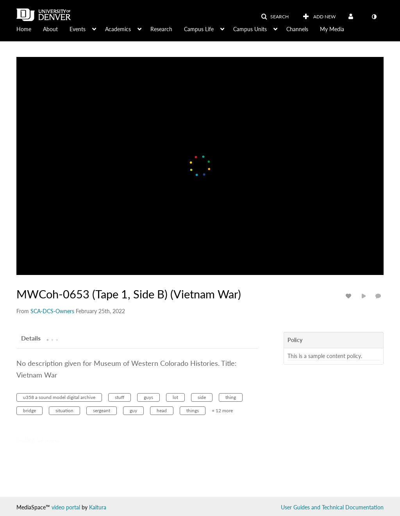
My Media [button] (332, 29)
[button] (275, 17)
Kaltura (97, 507)
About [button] (50, 29)
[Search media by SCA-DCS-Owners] (52, 311)
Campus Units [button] (250, 29)
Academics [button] (118, 29)
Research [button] (161, 29)
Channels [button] (297, 29)
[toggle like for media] (349, 296)
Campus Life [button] (199, 29)
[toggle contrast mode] (374, 17)
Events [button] (78, 29)
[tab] (30, 337)
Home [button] (23, 29)
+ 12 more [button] (222, 410)
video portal (66, 507)
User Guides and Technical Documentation (332, 507)
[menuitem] (29, 28)
